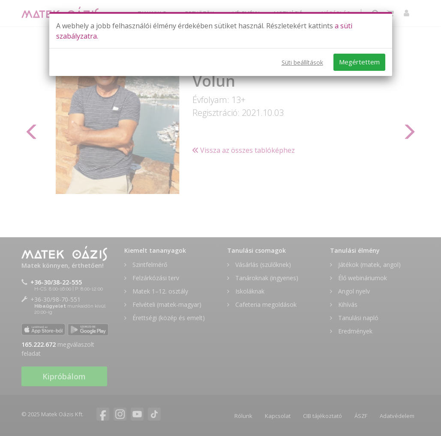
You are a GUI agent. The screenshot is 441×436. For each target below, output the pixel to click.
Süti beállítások (302, 62)
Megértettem (359, 62)
